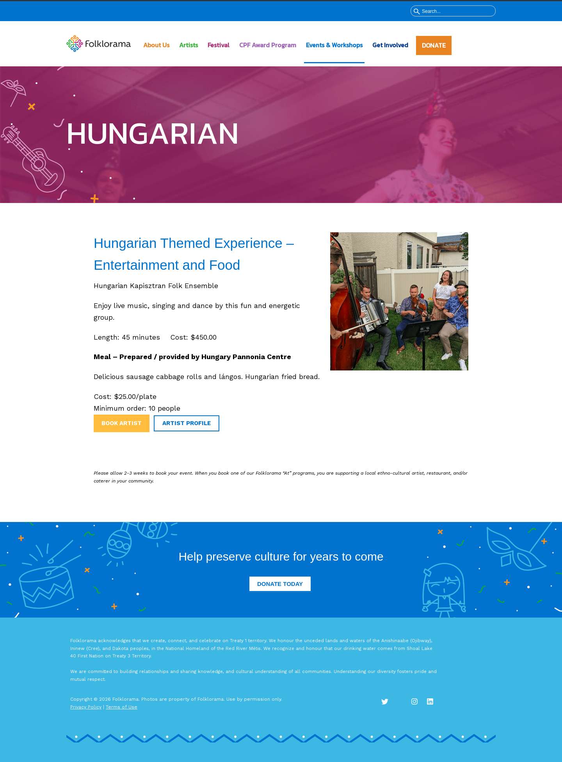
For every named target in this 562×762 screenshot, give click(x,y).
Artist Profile (186, 423)
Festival (218, 45)
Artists (188, 45)
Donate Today (280, 583)
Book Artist (121, 423)
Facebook (402, 703)
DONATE (434, 45)
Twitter (386, 703)
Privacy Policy (85, 707)
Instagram (417, 703)
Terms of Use (121, 707)
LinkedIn (433, 703)
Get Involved (390, 45)
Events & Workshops (334, 45)
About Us (156, 45)
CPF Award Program (267, 45)
